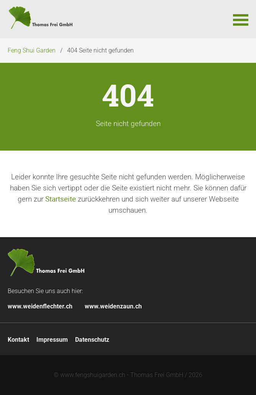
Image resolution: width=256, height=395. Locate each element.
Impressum (52, 339)
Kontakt (18, 339)
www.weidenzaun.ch (113, 306)
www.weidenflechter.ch (40, 306)
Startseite (60, 199)
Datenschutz (92, 339)
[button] (240, 19)
